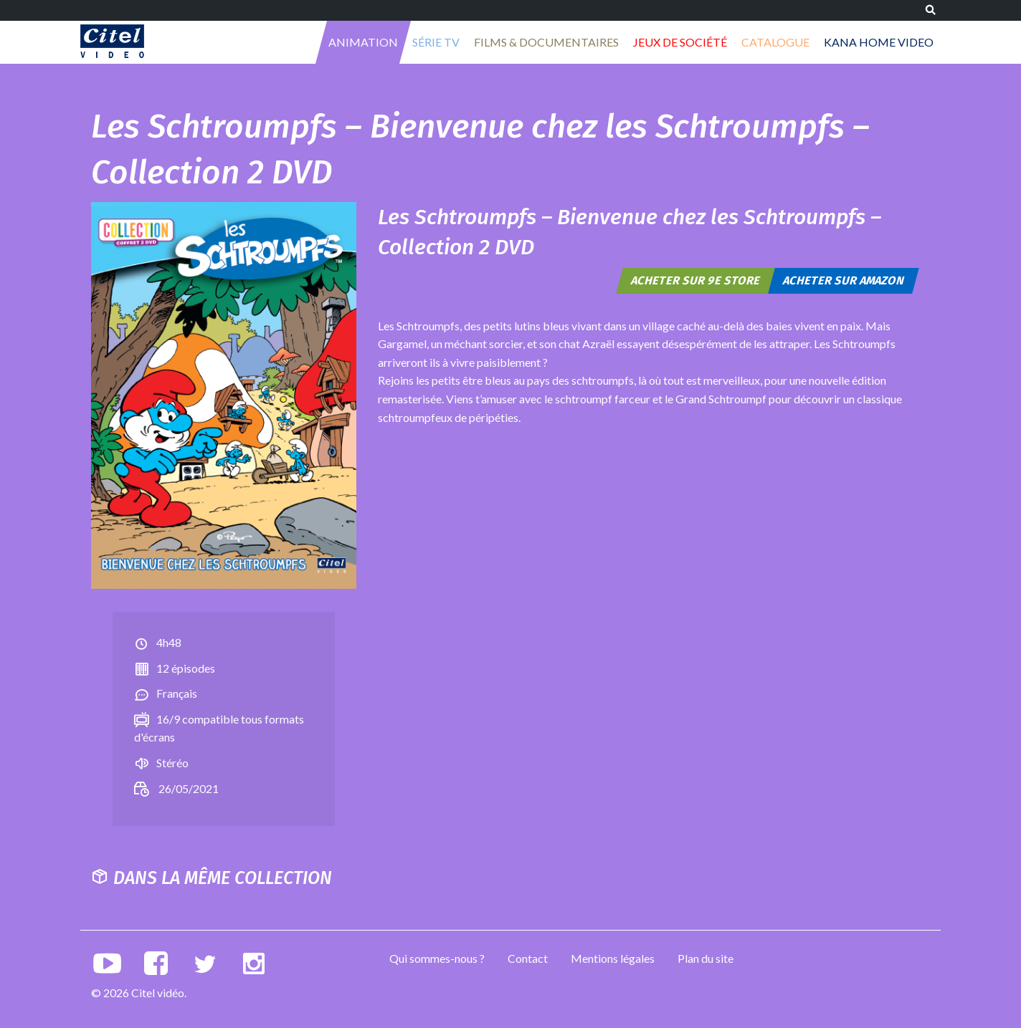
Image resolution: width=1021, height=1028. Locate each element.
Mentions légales (613, 958)
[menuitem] (363, 42)
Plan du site (705, 958)
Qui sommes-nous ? (437, 958)
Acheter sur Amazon (844, 280)
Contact (528, 958)
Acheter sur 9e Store (696, 280)
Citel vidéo (112, 41)
